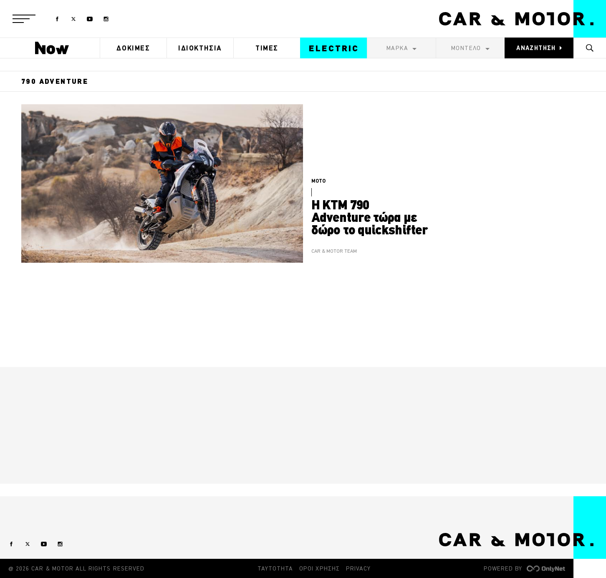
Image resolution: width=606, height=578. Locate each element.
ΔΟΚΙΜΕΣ (133, 48)
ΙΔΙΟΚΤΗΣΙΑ (200, 48)
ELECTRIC (334, 48)
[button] (24, 19)
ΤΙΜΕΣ (266, 48)
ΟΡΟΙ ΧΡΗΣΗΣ (319, 568)
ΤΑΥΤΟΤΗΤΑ (275, 568)
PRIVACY (358, 568)
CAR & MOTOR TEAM (334, 251)
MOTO (318, 180)
